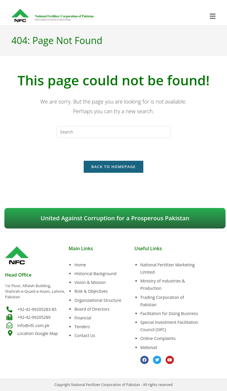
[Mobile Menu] (213, 16)
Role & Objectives (91, 291)
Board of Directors (92, 309)
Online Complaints (158, 338)
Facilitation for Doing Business (169, 313)
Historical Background (95, 273)
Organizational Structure (97, 300)
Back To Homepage (113, 167)
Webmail (148, 347)
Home (80, 265)
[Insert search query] (113, 132)
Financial (82, 318)
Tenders (82, 326)
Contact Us (84, 335)
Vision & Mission (90, 282)
